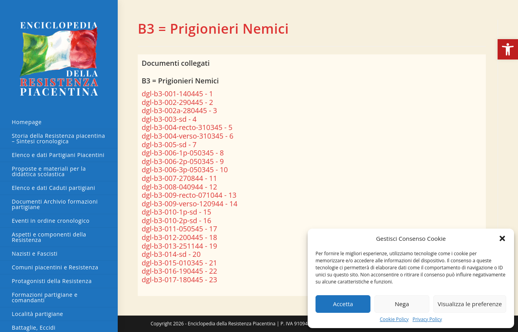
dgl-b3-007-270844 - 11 (179, 178)
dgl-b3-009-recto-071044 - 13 (189, 195)
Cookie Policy (394, 319)
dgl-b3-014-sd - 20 (171, 254)
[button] (508, 49)
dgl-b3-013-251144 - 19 (179, 246)
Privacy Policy (427, 319)
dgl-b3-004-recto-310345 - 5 (187, 127)
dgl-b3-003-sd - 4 (169, 119)
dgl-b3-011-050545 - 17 (179, 228)
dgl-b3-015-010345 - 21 (179, 262)
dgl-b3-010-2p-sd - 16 (176, 220)
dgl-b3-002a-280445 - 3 (179, 110)
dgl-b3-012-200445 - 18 (179, 237)
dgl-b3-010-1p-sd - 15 (176, 212)
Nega (402, 304)
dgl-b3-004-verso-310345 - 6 (187, 136)
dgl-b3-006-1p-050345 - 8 (183, 152)
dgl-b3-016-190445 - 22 (179, 271)
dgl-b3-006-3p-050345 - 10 (185, 169)
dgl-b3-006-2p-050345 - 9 (183, 161)
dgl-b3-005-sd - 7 (169, 144)
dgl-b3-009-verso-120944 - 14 (189, 203)
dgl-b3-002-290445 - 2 (177, 102)
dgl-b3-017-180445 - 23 (179, 279)
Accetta (343, 304)
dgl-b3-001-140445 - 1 (177, 93)
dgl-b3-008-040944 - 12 (179, 186)
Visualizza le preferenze (470, 304)
